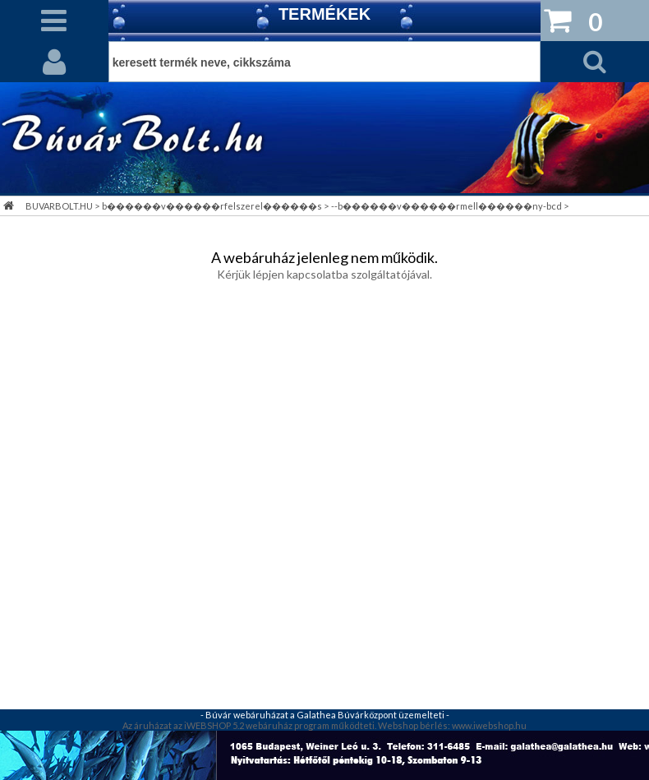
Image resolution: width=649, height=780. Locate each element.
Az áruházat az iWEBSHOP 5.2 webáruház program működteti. (249, 725)
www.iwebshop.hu (489, 725)
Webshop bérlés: (415, 725)
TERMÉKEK (324, 14)
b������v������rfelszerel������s (212, 206)
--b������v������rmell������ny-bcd (446, 206)
